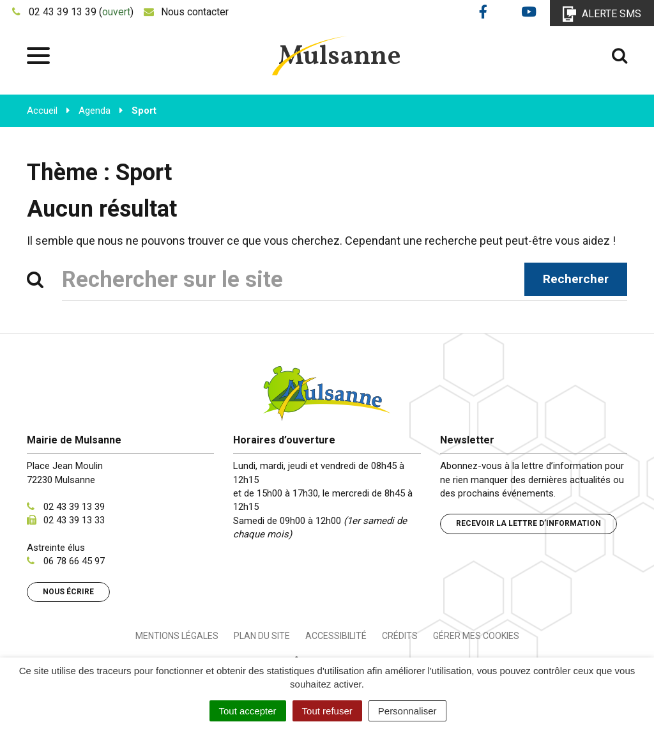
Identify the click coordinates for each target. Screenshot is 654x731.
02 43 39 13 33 (74, 520)
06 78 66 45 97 (74, 561)
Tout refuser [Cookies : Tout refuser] (327, 710)
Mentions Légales (176, 636)
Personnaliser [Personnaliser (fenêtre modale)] (407, 710)
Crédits (400, 636)
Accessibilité (336, 636)
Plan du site (262, 636)
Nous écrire (68, 591)
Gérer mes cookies (476, 636)
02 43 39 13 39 (74, 506)
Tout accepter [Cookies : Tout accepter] (248, 710)
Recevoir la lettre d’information (528, 523)
